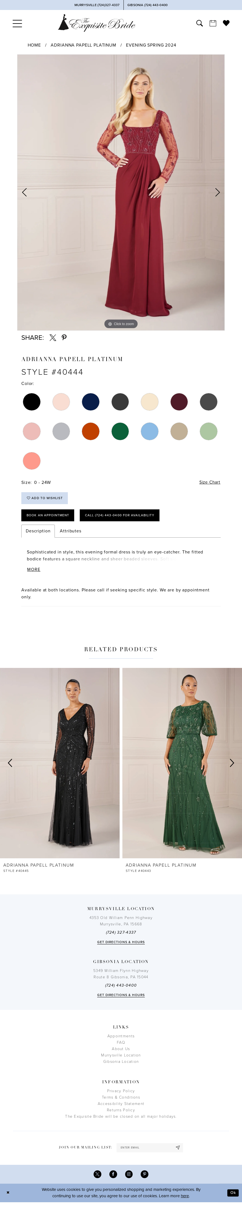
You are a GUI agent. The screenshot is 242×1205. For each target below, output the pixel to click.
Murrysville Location (121, 1057)
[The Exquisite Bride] (96, 23)
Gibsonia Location (121, 1063)
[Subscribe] (179, 1150)
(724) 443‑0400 (121, 987)
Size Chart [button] (209, 482)
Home (34, 45)
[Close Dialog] (8, 1196)
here (185, 1198)
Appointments (121, 1038)
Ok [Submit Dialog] (233, 1195)
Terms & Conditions (121, 1099)
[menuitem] (17, 23)
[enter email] (149, 1150)
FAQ (121, 1044)
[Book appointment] (213, 23)
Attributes (70, 532)
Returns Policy (121, 1112)
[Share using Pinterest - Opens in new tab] (64, 338)
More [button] (34, 571)
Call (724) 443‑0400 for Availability (122, 517)
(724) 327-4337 (121, 934)
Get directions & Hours (121, 944)
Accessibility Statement (121, 1105)
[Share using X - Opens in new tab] (53, 338)
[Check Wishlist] (226, 23)
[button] (17, 23)
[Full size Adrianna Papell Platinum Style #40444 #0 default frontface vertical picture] (121, 193)
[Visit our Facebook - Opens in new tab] (113, 1177)
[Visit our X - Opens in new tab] (97, 1177)
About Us (121, 1050)
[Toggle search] (199, 23)
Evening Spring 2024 (151, 45)
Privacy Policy (121, 1093)
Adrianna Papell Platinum (83, 45)
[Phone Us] (96, 5)
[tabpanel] (121, 193)
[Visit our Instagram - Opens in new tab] (129, 1177)
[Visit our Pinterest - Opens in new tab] (145, 1177)
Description (38, 532)
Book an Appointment (49, 517)
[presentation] (60, 765)
